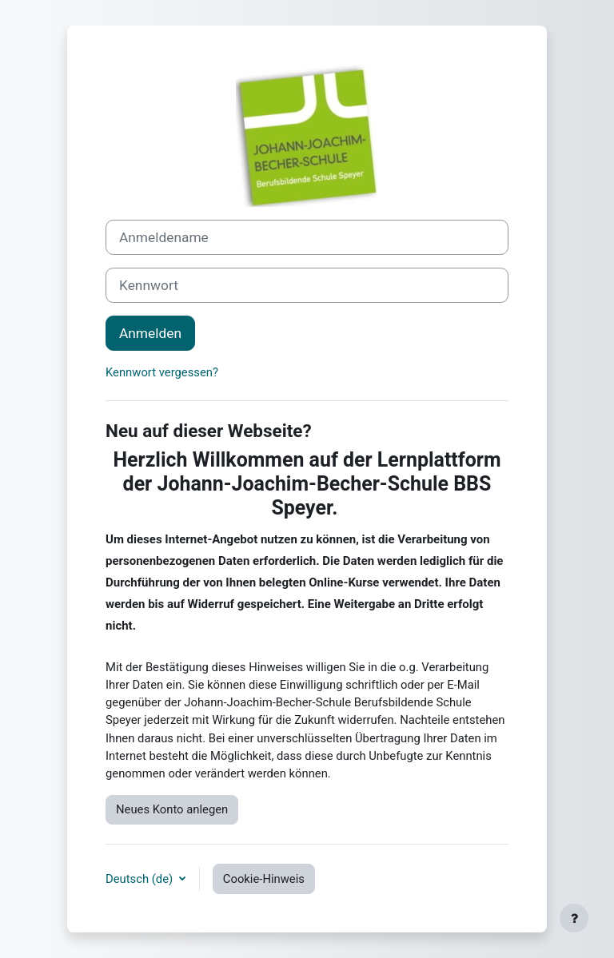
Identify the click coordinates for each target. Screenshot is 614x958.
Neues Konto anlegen (172, 809)
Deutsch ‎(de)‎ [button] (141, 879)
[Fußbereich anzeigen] (574, 918)
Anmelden (150, 333)
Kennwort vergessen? (162, 372)
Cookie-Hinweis (264, 879)
